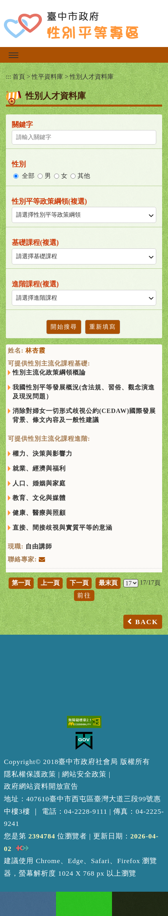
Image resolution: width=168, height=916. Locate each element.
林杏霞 (35, 350)
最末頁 (108, 582)
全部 (28, 175)
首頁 (19, 76)
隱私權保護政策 (30, 774)
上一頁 (50, 582)
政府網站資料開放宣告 (41, 786)
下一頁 (79, 582)
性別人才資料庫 (92, 76)
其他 (84, 175)
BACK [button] (146, 622)
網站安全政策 (84, 774)
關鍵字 (22, 125)
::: (8, 76)
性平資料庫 (47, 76)
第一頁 (21, 582)
